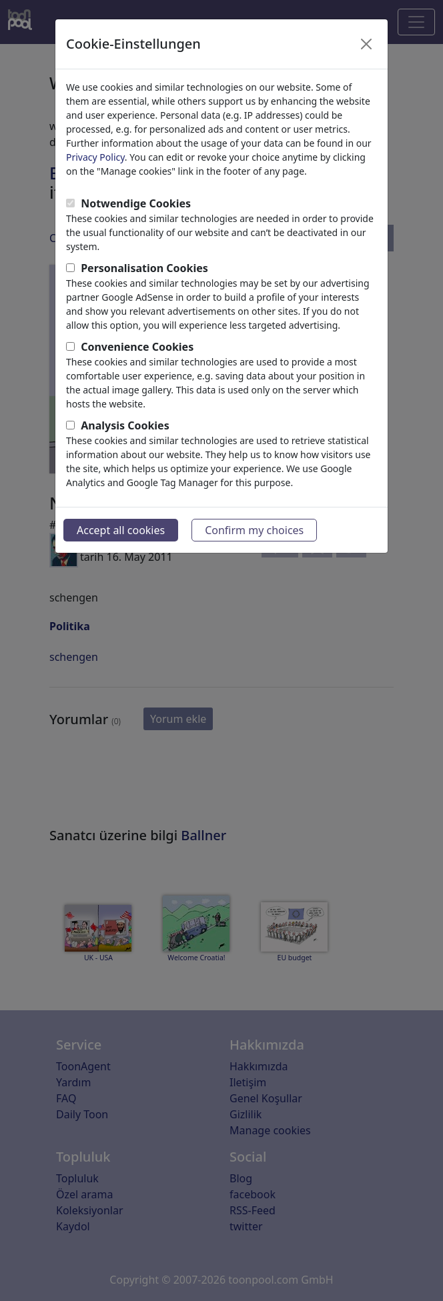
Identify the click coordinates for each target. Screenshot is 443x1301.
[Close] (366, 44)
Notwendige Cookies (136, 203)
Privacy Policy (95, 157)
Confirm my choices (254, 530)
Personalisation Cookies (144, 268)
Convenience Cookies (137, 346)
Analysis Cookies (125, 425)
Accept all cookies (121, 530)
